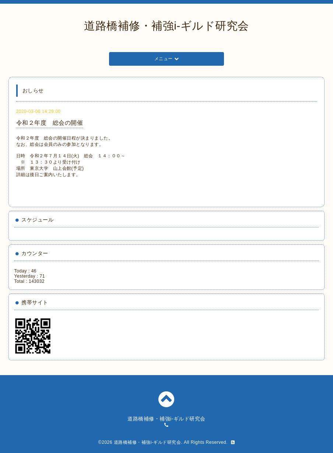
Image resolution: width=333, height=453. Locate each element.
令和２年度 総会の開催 (49, 123)
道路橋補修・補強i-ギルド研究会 (166, 26)
